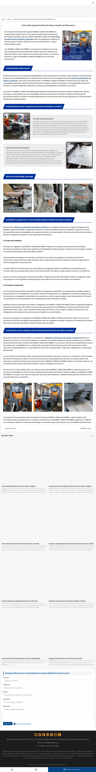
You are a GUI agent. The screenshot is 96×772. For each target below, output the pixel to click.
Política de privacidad (23, 724)
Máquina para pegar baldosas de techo (51, 754)
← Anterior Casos (9, 429)
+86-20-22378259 (52, 746)
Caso (9, 19)
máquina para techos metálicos (60, 758)
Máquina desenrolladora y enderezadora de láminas (21, 751)
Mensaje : (7, 706)
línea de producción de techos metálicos (61, 756)
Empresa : (6, 699)
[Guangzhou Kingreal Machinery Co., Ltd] (11, 3)
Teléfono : (7, 685)
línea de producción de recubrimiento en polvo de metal (26, 756)
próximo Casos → (86, 429)
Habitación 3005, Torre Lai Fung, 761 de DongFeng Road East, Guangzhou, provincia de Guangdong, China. (52, 739)
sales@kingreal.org (51, 743)
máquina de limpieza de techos (25, 754)
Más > (92, 436)
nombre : (6, 678)
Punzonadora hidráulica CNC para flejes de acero (58, 751)
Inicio (3, 19)
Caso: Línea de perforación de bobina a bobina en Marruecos (34, 19)
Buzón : (6, 692)
